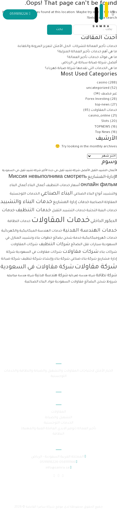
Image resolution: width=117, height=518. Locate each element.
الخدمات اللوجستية (58, 423)
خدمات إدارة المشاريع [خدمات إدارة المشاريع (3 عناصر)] (71, 202)
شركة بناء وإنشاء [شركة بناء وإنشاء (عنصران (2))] (56, 259)
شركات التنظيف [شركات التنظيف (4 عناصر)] (54, 244)
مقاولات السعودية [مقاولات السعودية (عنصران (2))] (69, 282)
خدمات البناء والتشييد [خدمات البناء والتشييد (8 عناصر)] (26, 202)
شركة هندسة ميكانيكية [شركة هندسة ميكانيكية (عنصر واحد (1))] (20, 275)
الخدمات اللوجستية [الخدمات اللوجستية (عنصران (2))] (25, 194)
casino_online (99, 116)
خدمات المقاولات (104, 110)
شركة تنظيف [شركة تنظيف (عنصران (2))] (31, 259)
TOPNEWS (102, 127)
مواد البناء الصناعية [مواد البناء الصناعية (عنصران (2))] (39, 282)
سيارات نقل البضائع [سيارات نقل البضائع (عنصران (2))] (86, 245)
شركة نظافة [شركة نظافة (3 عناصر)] (106, 275)
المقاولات (58, 412)
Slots (105, 121)
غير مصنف (109, 94)
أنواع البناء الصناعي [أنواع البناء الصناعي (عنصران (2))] (88, 194)
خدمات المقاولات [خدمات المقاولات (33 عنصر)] (60, 221)
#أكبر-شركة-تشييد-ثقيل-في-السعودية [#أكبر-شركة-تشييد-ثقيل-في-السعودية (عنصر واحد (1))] (24, 170)
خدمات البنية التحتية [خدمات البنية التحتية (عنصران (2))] (102, 211)
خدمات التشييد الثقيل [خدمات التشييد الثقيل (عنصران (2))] (69, 211)
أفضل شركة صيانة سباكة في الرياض (89, 63)
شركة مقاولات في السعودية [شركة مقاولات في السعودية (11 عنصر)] (37, 267)
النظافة (58, 434)
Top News (102, 132)
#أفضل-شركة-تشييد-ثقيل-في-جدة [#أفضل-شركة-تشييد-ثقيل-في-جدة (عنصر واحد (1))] (69, 170)
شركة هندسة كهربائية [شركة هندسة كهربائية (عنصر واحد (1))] (82, 275)
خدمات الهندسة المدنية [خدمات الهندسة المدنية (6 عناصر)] (90, 231)
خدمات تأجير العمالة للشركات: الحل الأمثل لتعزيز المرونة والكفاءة (67, 46)
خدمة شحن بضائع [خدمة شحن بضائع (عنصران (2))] (67, 238)
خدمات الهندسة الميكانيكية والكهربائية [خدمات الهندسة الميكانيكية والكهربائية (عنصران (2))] (31, 231)
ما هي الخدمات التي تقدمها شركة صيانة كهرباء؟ (80, 68)
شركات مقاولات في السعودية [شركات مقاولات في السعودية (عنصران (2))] (39, 252)
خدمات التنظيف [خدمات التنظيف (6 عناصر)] (33, 210)
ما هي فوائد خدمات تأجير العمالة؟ (92, 57)
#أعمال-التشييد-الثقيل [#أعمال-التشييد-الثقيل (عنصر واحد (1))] (103, 170)
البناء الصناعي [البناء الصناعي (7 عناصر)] (57, 194)
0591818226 (20, 14)
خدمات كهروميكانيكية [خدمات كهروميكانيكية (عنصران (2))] (99, 238)
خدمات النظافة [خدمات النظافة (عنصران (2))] (19, 221)
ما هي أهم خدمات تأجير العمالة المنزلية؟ (86, 52)
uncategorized (97, 88)
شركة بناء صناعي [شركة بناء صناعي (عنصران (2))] (83, 259)
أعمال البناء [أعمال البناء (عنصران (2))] (36, 185)
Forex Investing (97, 99)
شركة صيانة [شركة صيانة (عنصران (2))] (10, 259)
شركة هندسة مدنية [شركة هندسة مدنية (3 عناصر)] (51, 275)
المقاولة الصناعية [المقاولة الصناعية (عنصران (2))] (103, 202)
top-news (102, 105)
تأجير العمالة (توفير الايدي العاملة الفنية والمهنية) (58, 429)
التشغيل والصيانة (58, 418)
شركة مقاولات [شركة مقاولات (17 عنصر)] (96, 267)
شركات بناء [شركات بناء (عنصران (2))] (108, 252)
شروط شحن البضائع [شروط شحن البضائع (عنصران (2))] (100, 282)
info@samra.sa (57, 468)
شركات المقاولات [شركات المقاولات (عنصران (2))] (24, 245)
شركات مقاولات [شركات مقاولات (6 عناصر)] (81, 252)
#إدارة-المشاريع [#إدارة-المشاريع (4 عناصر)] (102, 177)
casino (102, 83)
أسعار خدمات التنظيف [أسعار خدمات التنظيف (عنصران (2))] (63, 185)
